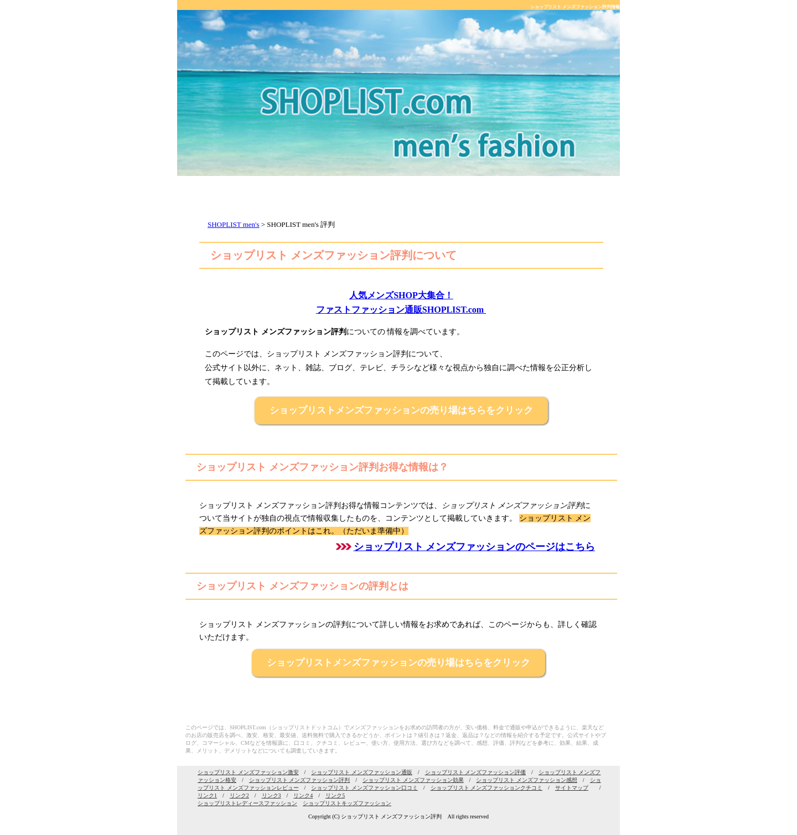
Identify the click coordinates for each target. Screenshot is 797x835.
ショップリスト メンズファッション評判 (299, 780)
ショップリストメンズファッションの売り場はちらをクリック (401, 410)
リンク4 (303, 795)
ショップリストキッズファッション (347, 803)
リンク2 (239, 795)
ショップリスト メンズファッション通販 (361, 772)
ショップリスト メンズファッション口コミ (364, 788)
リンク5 (335, 795)
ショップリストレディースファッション (247, 803)
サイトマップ (571, 788)
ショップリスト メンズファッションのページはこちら (475, 546)
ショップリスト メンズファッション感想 (526, 780)
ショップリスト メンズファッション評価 (475, 772)
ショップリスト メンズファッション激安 (248, 772)
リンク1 (207, 795)
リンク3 (271, 795)
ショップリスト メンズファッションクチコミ (487, 788)
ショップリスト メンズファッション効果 (413, 780)
